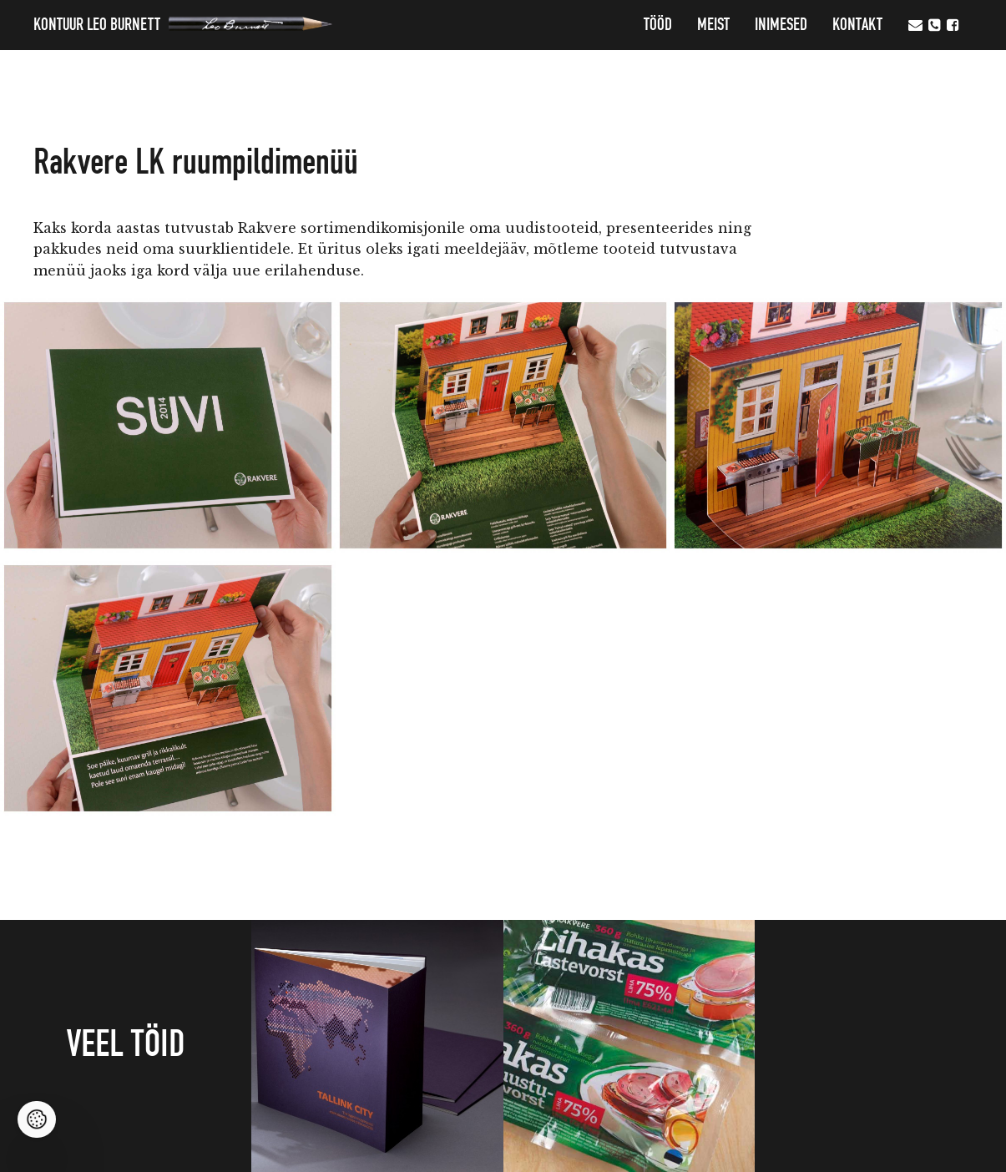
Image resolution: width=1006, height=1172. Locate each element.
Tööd (658, 25)
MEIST (713, 25)
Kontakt (857, 25)
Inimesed (781, 25)
